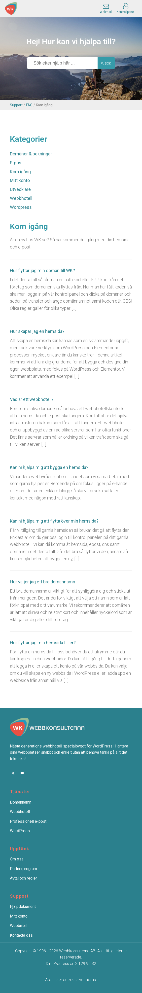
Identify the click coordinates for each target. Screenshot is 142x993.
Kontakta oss (21, 935)
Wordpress (21, 207)
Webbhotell (21, 198)
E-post (16, 162)
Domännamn (20, 802)
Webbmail (18, 925)
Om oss (17, 859)
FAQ (29, 105)
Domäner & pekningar (31, 153)
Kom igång (20, 171)
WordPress (20, 830)
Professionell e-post (28, 821)
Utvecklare (20, 189)
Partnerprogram (23, 868)
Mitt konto (20, 180)
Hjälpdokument (23, 906)
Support (16, 105)
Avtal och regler (23, 878)
